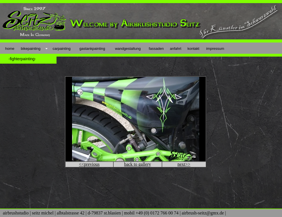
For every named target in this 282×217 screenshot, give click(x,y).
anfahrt (175, 48)
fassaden (156, 48)
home (9, 48)
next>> (183, 164)
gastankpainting (92, 48)
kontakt (193, 48)
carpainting (62, 48)
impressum (215, 48)
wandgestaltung (128, 48)
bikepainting (30, 48)
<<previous (89, 164)
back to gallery (137, 164)
